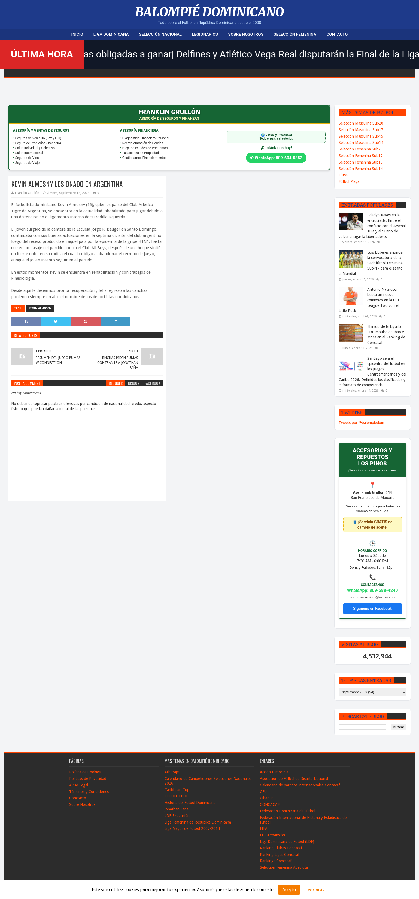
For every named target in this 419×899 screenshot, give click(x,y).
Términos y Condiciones (89, 791)
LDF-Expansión (177, 815)
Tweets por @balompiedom (361, 422)
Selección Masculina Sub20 (361, 123)
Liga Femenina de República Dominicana (198, 822)
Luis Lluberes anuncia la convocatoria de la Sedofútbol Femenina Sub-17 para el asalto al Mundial (371, 263)
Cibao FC (267, 798)
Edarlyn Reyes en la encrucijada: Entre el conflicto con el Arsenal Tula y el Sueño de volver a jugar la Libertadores (372, 225)
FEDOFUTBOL (176, 796)
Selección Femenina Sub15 (361, 162)
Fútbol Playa (349, 181)
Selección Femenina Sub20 (361, 149)
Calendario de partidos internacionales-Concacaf (300, 785)
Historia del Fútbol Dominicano (190, 802)
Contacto (337, 34)
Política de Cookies (85, 772)
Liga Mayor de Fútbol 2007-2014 (192, 828)
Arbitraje (172, 772)
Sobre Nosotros (245, 34)
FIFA (264, 828)
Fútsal (343, 175)
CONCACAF (270, 804)
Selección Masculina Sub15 (361, 136)
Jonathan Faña (177, 809)
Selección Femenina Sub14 (361, 169)
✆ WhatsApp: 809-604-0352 (276, 157)
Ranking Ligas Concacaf (279, 854)
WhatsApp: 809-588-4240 (372, 590)
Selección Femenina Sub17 (361, 155)
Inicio (77, 34)
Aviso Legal (78, 785)
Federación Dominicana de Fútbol (287, 811)
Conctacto (77, 798)
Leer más (314, 889)
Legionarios (205, 34)
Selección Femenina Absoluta (284, 867)
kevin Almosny (40, 308)
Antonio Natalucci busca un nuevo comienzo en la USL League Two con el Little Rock (369, 300)
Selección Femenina (295, 34)
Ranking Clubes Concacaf (281, 848)
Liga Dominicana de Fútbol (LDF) (287, 841)
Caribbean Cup (177, 790)
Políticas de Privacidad (87, 778)
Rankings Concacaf (276, 861)
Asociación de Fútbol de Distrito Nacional (294, 778)
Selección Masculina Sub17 (361, 130)
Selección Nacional (160, 34)
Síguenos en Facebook (372, 608)
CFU (263, 791)
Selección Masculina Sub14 (361, 142)
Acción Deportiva (274, 772)
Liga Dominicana (111, 34)
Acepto (289, 889)
